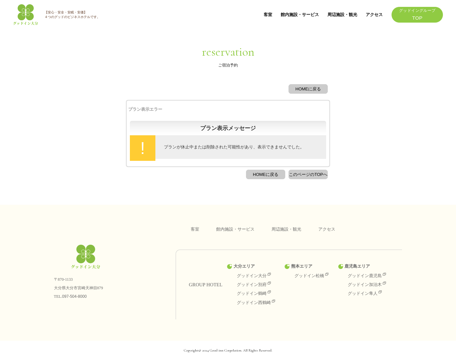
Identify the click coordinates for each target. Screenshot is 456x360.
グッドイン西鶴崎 (256, 302)
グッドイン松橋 (311, 275)
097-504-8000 (74, 296)
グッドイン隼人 (365, 293)
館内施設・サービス (300, 14)
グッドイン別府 (254, 284)
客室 (268, 14)
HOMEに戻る (308, 88)
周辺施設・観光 (342, 14)
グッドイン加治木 (367, 284)
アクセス (374, 14)
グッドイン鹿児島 (367, 275)
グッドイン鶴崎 (254, 293)
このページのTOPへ (308, 174)
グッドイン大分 (254, 275)
